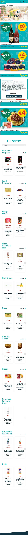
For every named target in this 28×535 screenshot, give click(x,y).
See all (22, 152)
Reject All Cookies (10, 96)
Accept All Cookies (18, 96)
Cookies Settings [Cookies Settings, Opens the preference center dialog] (13, 93)
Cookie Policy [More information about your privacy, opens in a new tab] (8, 90)
